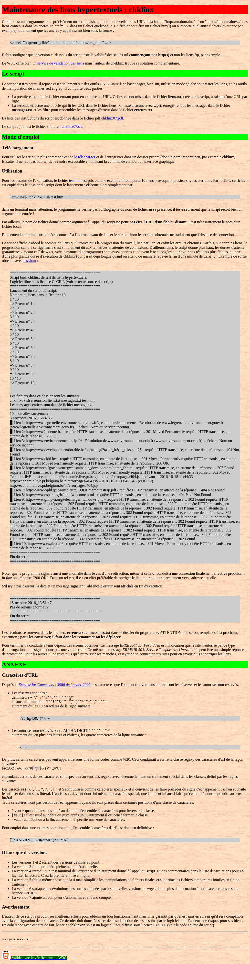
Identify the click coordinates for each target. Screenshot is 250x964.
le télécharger (84, 157)
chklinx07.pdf (112, 118)
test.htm (75, 180)
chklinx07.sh (72, 126)
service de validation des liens (60, 63)
